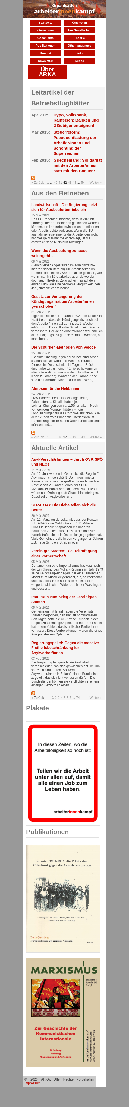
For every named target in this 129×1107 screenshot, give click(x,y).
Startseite (45, 22)
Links (79, 53)
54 (83, 183)
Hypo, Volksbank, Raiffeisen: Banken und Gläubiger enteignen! (76, 120)
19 (74, 437)
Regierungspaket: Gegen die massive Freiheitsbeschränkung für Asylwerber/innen (65, 648)
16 (60, 437)
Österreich (79, 22)
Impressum (32, 1083)
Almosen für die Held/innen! (56, 388)
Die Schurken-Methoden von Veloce (63, 347)
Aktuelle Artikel (54, 447)
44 (74, 183)
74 (78, 698)
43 (69, 183)
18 (69, 437)
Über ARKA (47, 72)
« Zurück (37, 183)
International (45, 30)
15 (55, 437)
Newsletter (45, 60)
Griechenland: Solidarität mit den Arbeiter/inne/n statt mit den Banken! (78, 165)
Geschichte (45, 38)
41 (60, 183)
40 (55, 183)
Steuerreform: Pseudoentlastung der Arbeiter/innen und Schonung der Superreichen (75, 143)
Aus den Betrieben (60, 193)
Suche (79, 60)
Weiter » (96, 183)
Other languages (79, 45)
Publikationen (45, 45)
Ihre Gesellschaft (79, 30)
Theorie (79, 38)
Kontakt (45, 53)
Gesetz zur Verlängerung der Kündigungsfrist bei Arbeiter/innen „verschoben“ (62, 301)
